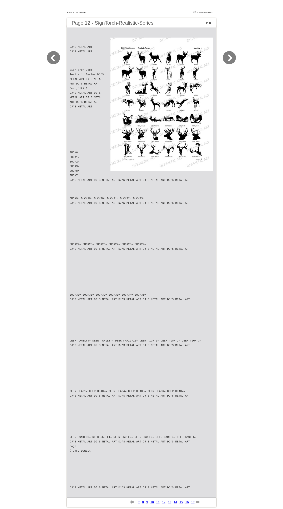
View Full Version (205, 12)
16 (187, 502)
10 (152, 502)
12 (163, 502)
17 (192, 502)
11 (157, 502)
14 (175, 502)
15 (181, 502)
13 (169, 502)
